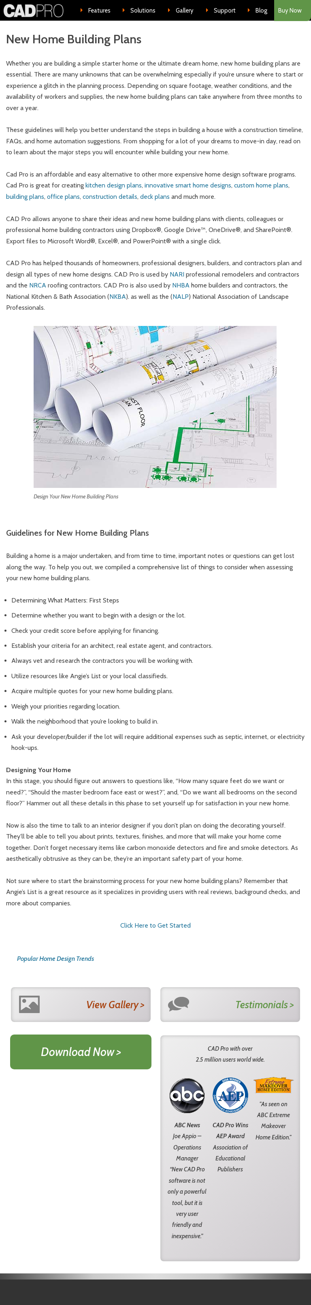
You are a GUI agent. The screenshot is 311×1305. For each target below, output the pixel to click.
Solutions (143, 10)
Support (225, 10)
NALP (181, 296)
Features (99, 10)
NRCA (37, 285)
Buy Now (290, 10)
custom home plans (261, 185)
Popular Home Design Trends (55, 958)
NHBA (181, 285)
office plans (63, 196)
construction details (110, 196)
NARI (177, 274)
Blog (261, 10)
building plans (25, 196)
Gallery (185, 10)
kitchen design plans (113, 185)
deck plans (155, 196)
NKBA (117, 296)
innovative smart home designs (188, 185)
